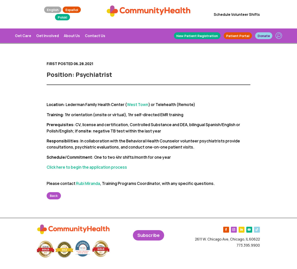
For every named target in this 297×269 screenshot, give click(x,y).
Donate (264, 35)
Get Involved (47, 35)
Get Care (23, 35)
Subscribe (148, 235)
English (53, 9)
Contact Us (95, 35)
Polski (62, 17)
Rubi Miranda (88, 183)
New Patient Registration (197, 35)
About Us (72, 35)
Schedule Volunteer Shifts (237, 14)
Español (71, 9)
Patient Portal (237, 35)
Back (54, 195)
